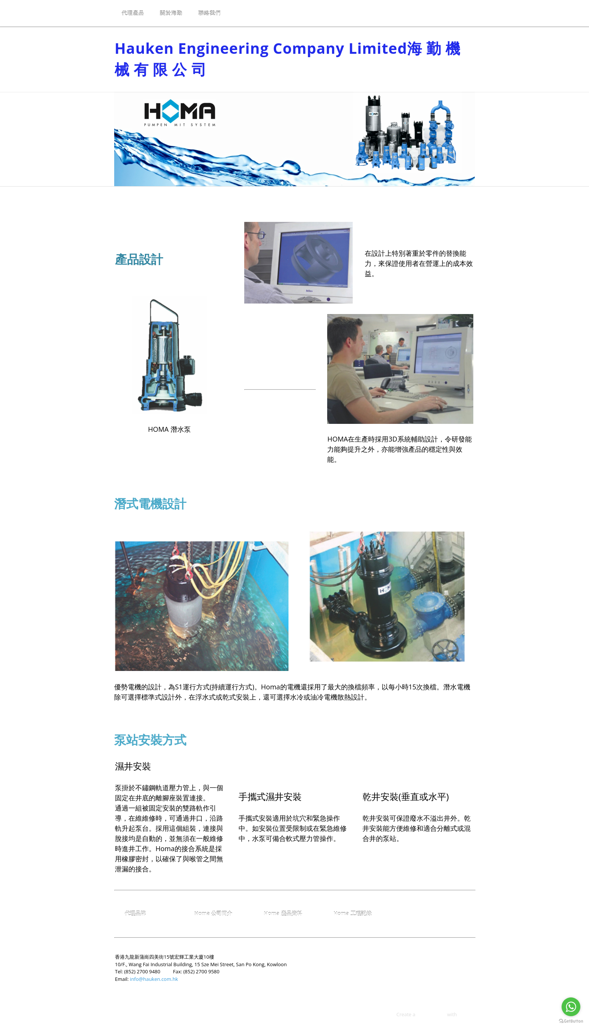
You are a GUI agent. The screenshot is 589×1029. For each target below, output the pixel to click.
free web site (431, 1014)
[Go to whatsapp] (571, 1006)
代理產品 (133, 13)
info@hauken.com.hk (154, 979)
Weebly (466, 1014)
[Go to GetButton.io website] (571, 1021)
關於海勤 (171, 13)
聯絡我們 (209, 13)
